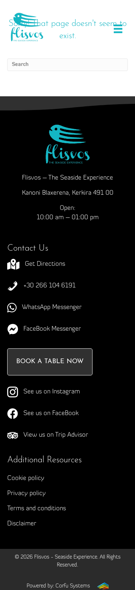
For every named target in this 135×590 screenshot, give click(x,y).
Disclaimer (21, 523)
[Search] (67, 64)
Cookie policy (25, 478)
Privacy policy (26, 493)
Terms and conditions (36, 508)
